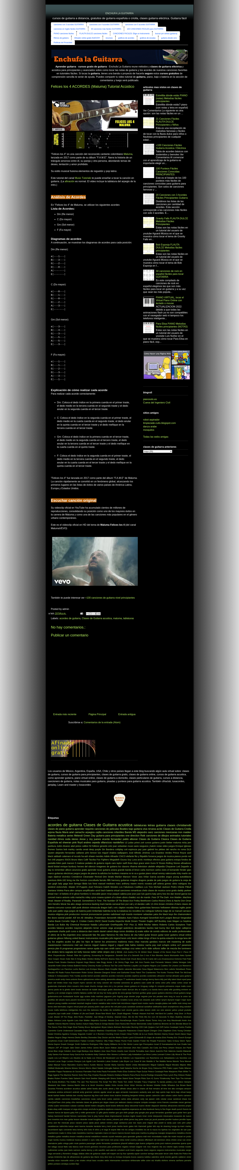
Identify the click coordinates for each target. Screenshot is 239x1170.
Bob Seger (68, 1027)
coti (125, 849)
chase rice (186, 1099)
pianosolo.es (150, 399)
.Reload (69, 955)
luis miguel (103, 853)
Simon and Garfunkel (120, 972)
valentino (155, 1157)
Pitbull (188, 887)
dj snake (139, 931)
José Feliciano (95, 887)
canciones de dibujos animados (163, 835)
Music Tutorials (83, 178)
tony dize (104, 1157)
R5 (57, 972)
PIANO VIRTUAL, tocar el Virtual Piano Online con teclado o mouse (170, 300)
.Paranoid (76, 900)
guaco (154, 993)
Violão (163, 1085)
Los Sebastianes (167, 1058)
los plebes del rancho (166, 849)
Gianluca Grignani (75, 962)
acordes (161, 877)
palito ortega (63, 1143)
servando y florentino (62, 1153)
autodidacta (185, 877)
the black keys (166, 914)
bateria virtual (113, 890)
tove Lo (112, 1157)
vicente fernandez (112, 839)
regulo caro (110, 863)
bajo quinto (161, 1092)
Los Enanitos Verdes (161, 853)
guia (175, 1112)
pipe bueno (140, 1143)
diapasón (155, 1106)
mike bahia (130, 945)
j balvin (152, 846)
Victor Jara (137, 877)
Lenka (154, 1054)
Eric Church (179, 1037)
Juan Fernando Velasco (160, 962)
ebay (55, 1109)
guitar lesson (151, 935)
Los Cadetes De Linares (167, 965)
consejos (152, 1102)
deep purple (95, 849)
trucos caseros (137, 1157)
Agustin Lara (72, 1020)
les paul (99, 1000)
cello (158, 1099)
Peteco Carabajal (155, 1071)
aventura (52, 880)
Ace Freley (134, 900)
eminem (184, 989)
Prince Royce (179, 853)
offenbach (149, 1140)
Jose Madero (95, 1051)
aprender (79, 829)
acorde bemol (87, 976)
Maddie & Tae (152, 1061)
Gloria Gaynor (54, 1044)
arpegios (90, 832)
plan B (58, 948)
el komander (173, 870)
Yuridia (77, 976)
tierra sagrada (66, 952)
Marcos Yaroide (104, 1065)
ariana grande (118, 870)
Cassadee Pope (81, 1030)
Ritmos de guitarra (61, 38)
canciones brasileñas (71, 1099)
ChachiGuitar (111, 1030)
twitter (93, 952)
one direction (132, 835)
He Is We (122, 1044)
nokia (122, 1140)
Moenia (68, 1068)
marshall (80, 1003)
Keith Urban (61, 965)
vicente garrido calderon (175, 1157)
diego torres (119, 931)
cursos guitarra (152, 842)
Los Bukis (60, 924)
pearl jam (83, 1007)
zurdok (72, 1164)
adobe (83, 1088)
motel (173, 1136)
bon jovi (125, 904)
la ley (113, 911)
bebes (62, 1095)
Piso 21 (133, 924)
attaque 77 (120, 979)
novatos (148, 883)
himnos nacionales (78, 1116)
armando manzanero (130, 1092)
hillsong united (71, 938)
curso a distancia (79, 931)
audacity (143, 1092)
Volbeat (51, 976)
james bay (133, 1119)
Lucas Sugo (60, 1061)
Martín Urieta (131, 1065)
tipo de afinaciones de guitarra (76, 1157)
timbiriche (58, 1157)
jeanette (161, 1119)
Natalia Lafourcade (100, 924)
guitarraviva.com (55, 996)
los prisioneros (109, 942)
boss (112, 1095)
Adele (107, 856)
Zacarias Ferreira (55, 1088)
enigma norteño (73, 993)
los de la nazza (150, 1129)
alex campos (76, 890)
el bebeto (64, 894)
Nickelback (180, 969)
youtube (187, 1010)
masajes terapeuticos (167, 1133)
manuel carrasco (183, 911)
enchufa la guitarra (97, 1109)
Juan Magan (173, 921)
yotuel (180, 1010)
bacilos (150, 928)
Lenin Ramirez (124, 965)
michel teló (116, 1003)
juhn (183, 1123)
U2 (126, 842)
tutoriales (186, 835)
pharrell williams (128, 1143)
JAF (57, 1048)
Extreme (178, 959)
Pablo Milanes (185, 1068)
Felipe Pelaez (114, 1041)
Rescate (103, 1075)
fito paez (101, 935)
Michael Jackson (162, 887)
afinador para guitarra (181, 976)
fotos (137, 907)
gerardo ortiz (106, 846)
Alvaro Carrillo (138, 1020)
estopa (177, 859)
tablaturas (128, 618)
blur (168, 928)
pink (66, 914)
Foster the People (148, 1041)
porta (157, 1143)
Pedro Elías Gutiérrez (126, 1071)
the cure (82, 1010)
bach (103, 890)
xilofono (164, 1160)
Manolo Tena (178, 1061)
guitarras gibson (55, 938)
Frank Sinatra (60, 962)
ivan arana (106, 1119)
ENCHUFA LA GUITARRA (119, 13)
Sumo (156, 1078)
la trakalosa (122, 911)
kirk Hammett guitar (143, 1126)
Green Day (89, 835)
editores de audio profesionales (175, 931)
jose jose (131, 894)
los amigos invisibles (134, 1129)
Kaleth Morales (110, 887)
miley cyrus (90, 897)
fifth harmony (113, 880)
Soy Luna (132, 859)
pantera (82, 1143)
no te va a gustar (137, 873)
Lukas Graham (111, 1061)
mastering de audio (181, 942)
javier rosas (144, 1119)
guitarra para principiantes (110, 835)
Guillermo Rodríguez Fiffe (91, 1044)
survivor (143, 1153)
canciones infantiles (113, 832)
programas (67, 948)
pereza (51, 948)
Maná (65, 832)
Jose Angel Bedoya (80, 1051)
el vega (74, 1109)
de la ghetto (65, 989)
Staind (125, 1078)
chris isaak (84, 986)
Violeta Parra (63, 890)
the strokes (53, 952)
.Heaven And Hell (146, 1013)
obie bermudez (59, 1007)
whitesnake (135, 1160)
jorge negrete (142, 996)
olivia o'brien (171, 1140)
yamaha (187, 1160)
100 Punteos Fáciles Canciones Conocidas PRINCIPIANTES (168, 171)
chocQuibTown (54, 1102)
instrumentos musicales (97, 938)
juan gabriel (148, 849)
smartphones (173, 1007)
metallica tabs (104, 1003)
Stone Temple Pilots (137, 1078)
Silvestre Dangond (102, 972)
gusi (189, 1112)
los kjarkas (163, 1129)
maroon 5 (71, 863)
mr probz (187, 1136)
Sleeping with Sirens (107, 1078)
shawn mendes (96, 856)
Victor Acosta (117, 1085)
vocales (100, 1160)
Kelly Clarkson (100, 1054)
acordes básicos (56, 928)
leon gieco (91, 1000)
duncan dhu (133, 989)
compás (144, 1102)
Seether (94, 1078)
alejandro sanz (145, 832)
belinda (69, 1095)
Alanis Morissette (171, 955)
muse (130, 846)
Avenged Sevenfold (149, 918)
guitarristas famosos (150, 907)
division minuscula (91, 907)
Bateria (52, 835)
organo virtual (73, 1007)
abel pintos (76, 846)
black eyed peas (184, 979)
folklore (95, 846)
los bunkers (114, 873)
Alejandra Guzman (99, 1020)
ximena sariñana (176, 1160)
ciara (105, 986)
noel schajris (163, 945)
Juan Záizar (150, 1051)
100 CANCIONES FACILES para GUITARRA (145, 29)
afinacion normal (164, 976)
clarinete (79, 1102)
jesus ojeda (88, 1123)
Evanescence (168, 959)
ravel (81, 1147)
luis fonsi (92, 883)
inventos (55, 1119)
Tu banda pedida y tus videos (170, 1082)
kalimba (107, 911)
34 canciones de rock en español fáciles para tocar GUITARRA (170, 274)
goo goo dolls (122, 1112)
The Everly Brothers (57, 1082)
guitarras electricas (64, 873)
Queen (51, 853)
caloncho (156, 1095)
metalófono (96, 1136)
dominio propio (184, 1106)
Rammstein (76, 972)
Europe (188, 1037)
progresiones (80, 948)
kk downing (166, 1126)
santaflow (148, 1007)
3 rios (146, 955)
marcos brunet (124, 1133)
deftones (120, 1106)
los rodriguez (148, 911)
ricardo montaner (134, 914)
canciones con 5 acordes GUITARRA (140, 24)
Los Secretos (181, 1058)
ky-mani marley (184, 1126)
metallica (61, 835)
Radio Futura (64, 972)
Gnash (64, 1044)
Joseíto (120, 1051)
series (70, 835)
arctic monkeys (144, 859)
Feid (184, 959)
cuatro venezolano (62, 1106)
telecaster (159, 1153)
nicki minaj (182, 1003)
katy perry (157, 894)
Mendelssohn (144, 1065)
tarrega (151, 1153)
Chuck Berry (136, 959)
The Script (103, 1082)
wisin (147, 863)
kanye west (74, 1126)
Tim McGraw (185, 972)
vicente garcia (132, 1010)
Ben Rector (131, 1024)
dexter (148, 1106)
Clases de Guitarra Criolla (177, 829)
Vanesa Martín (73, 1085)
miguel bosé (136, 1003)
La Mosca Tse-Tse (109, 965)
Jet (116, 962)
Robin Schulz (87, 972)
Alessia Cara (113, 1020)
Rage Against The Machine (59, 1075)
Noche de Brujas (140, 1068)
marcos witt (164, 942)
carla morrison (147, 870)
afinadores (186, 863)
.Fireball (134, 1013)
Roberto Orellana (114, 1075)
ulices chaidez (129, 897)
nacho (151, 1003)
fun (105, 993)
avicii (97, 890)
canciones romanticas (130, 890)
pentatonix (115, 1143)
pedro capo (99, 1007)
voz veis (160, 1010)
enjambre (71, 935)
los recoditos (135, 911)
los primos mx (110, 1000)
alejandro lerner (91, 928)
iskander (83, 1119)
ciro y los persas (116, 986)
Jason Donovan (124, 1048)
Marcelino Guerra (75, 1065)
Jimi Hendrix (54, 904)
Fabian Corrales (87, 1041)
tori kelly (78, 952)
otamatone (52, 1143)
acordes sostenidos (148, 976)
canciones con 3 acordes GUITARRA (69, 24)
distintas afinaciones (169, 1106)
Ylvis (72, 976)
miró (149, 1136)
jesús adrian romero (104, 1123)
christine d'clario (173, 904)
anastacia (52, 1092)
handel (67, 1116)
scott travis (130, 1150)
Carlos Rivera (158, 900)
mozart (180, 1136)
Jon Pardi (187, 1048)
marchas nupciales (94, 1133)
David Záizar (180, 1034)
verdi (162, 1157)
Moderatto (59, 1068)
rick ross (147, 1147)
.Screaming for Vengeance (102, 955)
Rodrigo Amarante (155, 1075)
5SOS (68, 859)
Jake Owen (75, 1048)
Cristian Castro (86, 921)
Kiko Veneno (112, 1054)
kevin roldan (138, 938)
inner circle (147, 1116)
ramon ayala (93, 948)
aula (149, 1092)
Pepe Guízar (141, 1071)
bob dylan (176, 928)
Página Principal (97, 714)
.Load (50, 1017)
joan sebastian (120, 846)
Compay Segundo (78, 1034)
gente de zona (118, 993)
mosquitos (148, 430)
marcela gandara (149, 942)
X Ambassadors (62, 976)
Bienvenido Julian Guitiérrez (149, 1024)
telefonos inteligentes (69, 1010)
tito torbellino (115, 1010)
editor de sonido (152, 931)
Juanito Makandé (183, 1051)
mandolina (81, 1133)
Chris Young (177, 1030)
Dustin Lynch (128, 1037)
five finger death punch (172, 1109)
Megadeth (115, 859)
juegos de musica (165, 856)
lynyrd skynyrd (167, 1000)
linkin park (61, 863)
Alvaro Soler (65, 959)
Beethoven (145, 900)
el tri (71, 894)
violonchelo (61, 887)
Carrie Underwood (65, 1030)
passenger (91, 1143)
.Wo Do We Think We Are (139, 1017)
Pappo (59, 1071)
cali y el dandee (137, 904)
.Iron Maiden (175, 897)
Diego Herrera (68, 1037)
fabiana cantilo (86, 993)
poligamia (150, 1143)
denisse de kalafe (89, 989)
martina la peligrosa (148, 1133)
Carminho (52, 1030)
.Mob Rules (78, 1017)
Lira (55, 1058)
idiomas (175, 907)
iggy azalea (85, 996)
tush (123, 1010)
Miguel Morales (172, 1065)
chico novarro (73, 986)
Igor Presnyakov (146, 1044)
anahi (57, 979)
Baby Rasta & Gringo (98, 1024)
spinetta (130, 1153)
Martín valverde (125, 969)
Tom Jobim (128, 1082)
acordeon (68, 1088)
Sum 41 (149, 1078)
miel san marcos (82, 945)
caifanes (80, 853)
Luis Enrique (91, 969)
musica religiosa (56, 914)
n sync (92, 1140)
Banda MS (130, 832)
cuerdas (80, 1106)
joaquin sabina (119, 894)
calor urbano (166, 1095)
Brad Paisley (78, 1027)
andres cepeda (92, 842)
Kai (60, 1054)
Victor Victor (129, 1085)
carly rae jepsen (147, 1099)
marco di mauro (110, 1133)
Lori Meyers (63, 1058)
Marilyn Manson (123, 877)
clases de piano (56, 829)
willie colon (146, 1160)
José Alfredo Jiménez (139, 853)
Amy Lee (162, 1020)
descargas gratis (105, 989)
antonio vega (106, 928)
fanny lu (158, 1109)
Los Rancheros (152, 1058)
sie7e (144, 948)
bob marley (69, 849)
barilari (56, 1095)
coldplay (119, 849)
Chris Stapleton (164, 1030)
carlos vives (161, 870)
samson (76, 1150)
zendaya (64, 1164)
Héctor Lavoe (133, 1044)
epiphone (110, 1109)
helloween (165, 907)
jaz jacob (153, 1119)
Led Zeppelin (182, 866)
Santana (52, 890)
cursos (68, 907)
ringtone (155, 1147)
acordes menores (116, 976)
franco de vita (130, 935)
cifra (73, 1102)
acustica (76, 1088)
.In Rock (187, 1013)
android (76, 1092)
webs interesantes (113, 1160)
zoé (142, 842)
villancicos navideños (112, 842)
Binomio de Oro (168, 1024)
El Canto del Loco (154, 959)
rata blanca (73, 1147)
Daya (189, 1034)
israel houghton (95, 1119)
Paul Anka (96, 1071)
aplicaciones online (91, 979)
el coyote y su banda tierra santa (153, 989)
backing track (98, 904)
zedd (68, 1013)
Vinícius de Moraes (144, 1085)
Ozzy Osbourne (155, 1068)
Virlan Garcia (149, 877)
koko (166, 996)
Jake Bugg (101, 962)
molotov (140, 945)
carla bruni (101, 1099)
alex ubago (76, 904)
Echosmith (139, 1037)
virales (83, 1160)
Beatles (124, 829)
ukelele (151, 866)
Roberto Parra (129, 1075)
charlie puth (64, 931)
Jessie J (110, 962)
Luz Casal (134, 1061)
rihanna (133, 866)
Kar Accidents (87, 1054)
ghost (77, 894)
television (142, 866)
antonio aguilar (99, 1092)
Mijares (183, 1065)
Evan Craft (63, 1041)
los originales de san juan (179, 1129)
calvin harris (177, 1095)
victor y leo (74, 1160)
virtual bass (91, 1160)
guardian (168, 1112)
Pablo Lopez (172, 1068)
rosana (100, 897)
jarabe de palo (154, 880)
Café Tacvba (90, 859)
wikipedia (160, 866)
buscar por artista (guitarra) (166, 33)
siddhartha (157, 1007)
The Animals (185, 1078)
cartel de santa (153, 983)
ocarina (133, 1140)
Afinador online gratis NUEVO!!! (87, 38)
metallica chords (184, 1133)
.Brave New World (103, 1013)
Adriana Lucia (60, 1020)
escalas (130, 907)
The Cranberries (149, 972)
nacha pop (150, 945)
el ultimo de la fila (57, 935)
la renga (179, 938)
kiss (164, 894)
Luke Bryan (124, 1061)
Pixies (188, 969)
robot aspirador (151, 419)
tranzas (86, 952)
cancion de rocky (93, 983)
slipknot (57, 877)
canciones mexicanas (165, 832)
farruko (103, 880)
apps (118, 1092)
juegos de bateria (77, 911)
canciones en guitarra (130, 983)
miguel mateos (99, 945)
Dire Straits (108, 877)
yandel (68, 918)
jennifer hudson (172, 1119)
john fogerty (118, 996)
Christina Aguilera (61, 1034)
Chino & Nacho (173, 900)
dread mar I (53, 894)
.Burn (113, 1013)
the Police (183, 1153)
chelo (144, 890)
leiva (75, 1129)
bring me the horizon (77, 880)
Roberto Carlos (166, 924)
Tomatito (137, 1082)
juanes (97, 839)
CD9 (141, 1027)
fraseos (51, 1112)
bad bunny (160, 928)
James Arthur (86, 1048)
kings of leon (150, 938)
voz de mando (143, 897)
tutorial (61, 918)
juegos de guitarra (171, 880)
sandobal (131, 1007)
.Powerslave (100, 918)
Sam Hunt (85, 1078)
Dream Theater (138, 921)
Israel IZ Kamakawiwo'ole (165, 1044)
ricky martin (182, 873)
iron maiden (184, 832)
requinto (89, 829)
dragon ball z (107, 907)
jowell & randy (165, 1123)
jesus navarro (76, 1123)
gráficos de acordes (126, 38)
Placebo (51, 972)
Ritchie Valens (151, 924)
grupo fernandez (157, 1112)
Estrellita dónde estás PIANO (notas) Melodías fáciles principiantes (171, 98)
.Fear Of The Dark (160, 897)
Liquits (51, 1058)
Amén (184, 1020)
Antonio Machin (62, 1024)
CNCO (122, 856)
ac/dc (159, 829)
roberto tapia (172, 1147)
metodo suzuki (107, 1136)
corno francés (163, 1102)
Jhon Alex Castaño (140, 1048)
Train (188, 924)
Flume (124, 1041)
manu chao (133, 942)
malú (74, 1133)
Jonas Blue (53, 1051)
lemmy (80, 1129)
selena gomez (164, 883)
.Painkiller (88, 1017)
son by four (121, 1153)
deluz (127, 1106)
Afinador (114, 856)
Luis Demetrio (98, 1061)
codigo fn (153, 986)
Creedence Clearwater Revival (86, 877)
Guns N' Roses (157, 863)
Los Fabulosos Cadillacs (131, 887)
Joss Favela (144, 962)
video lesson (144, 1010)
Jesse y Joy (86, 839)
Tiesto (120, 1082)
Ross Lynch (168, 1075)
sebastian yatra (150, 914)
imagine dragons (138, 880)
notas (159, 846)
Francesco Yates (164, 1041)
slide (149, 948)
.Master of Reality (62, 900)
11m (153, 1017)
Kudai (98, 965)
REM (140, 924)
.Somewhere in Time (92, 900)
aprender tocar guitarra (99, 870)
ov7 (179, 945)
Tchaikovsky (165, 1078)
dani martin (93, 931)
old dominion (159, 1140)
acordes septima (132, 976)
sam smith (109, 948)
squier (137, 1153)
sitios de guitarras (93, 1153)
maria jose (135, 1133)
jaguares (108, 996)
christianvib (184, 825)
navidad (52, 839)
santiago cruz (127, 948)
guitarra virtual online (180, 935)
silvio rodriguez (179, 883)
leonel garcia (181, 894)
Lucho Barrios (79, 969)
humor (101, 1116)
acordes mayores (73, 928)
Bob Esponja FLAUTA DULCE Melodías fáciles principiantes (169, 247)
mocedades (157, 1136)
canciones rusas (88, 1099)
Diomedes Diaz (94, 1037)
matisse (81, 863)
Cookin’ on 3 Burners (95, 1034)
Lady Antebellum (134, 1054)
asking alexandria (108, 979)
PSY (126, 924)
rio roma (182, 849)
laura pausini (71, 1000)
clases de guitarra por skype (96, 1102)
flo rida (119, 935)
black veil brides (55, 983)
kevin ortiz (126, 938)
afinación (70, 181)
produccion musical (78, 914)
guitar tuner (163, 935)
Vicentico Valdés (103, 1085)
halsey (51, 1116)
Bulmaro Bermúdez (122, 1027)
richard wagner (135, 1147)
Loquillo (134, 965)
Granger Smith (73, 1044)
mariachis (80, 897)
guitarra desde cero (169, 38)
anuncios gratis (79, 870)
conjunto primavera (165, 986)
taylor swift (122, 863)
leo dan (170, 894)
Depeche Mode (122, 921)
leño (85, 1129)
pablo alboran (130, 839)
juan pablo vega (60, 911)
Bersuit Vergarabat (182, 918)
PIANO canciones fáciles (64, 33)
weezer (168, 1010)
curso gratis (171, 890)
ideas (107, 1116)
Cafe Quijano (149, 1027)
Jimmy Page (123, 962)
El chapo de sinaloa (152, 1037)
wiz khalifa (156, 1160)
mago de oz (168, 911)
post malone (165, 1143)
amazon (187, 1088)
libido (84, 883)
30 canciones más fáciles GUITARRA (106, 29)
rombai (181, 1147)
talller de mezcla (169, 948)
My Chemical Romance (78, 924)
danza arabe (150, 426)
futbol (141, 935)
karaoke (89, 1126)
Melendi (78, 835)
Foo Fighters (103, 859)
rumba (60, 1150)
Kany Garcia (75, 1054)
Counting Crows (112, 1034)
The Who (113, 1082)
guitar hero (182, 1112)
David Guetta (108, 921)
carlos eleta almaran (130, 1099)
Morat (63, 904)
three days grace (136, 863)
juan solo (177, 1123)
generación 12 (92, 1112)
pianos (177, 856)
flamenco (111, 935)
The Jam (81, 1082)
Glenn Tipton (185, 1041)
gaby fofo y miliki (77, 1112)
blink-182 (61, 880)
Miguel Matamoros (155, 969)
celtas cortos (176, 983)
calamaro (66, 856)
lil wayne (112, 1129)
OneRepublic (116, 924)
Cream (123, 1034)
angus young (172, 877)
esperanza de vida (138, 1109)
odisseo (140, 1140)
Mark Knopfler (111, 969)
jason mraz (106, 894)
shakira (112, 853)
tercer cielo (168, 1153)
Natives (116, 1068)
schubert (121, 1150)
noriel (127, 1140)
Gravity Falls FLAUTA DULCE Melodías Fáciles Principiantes (172, 221)
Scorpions (180, 924)
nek (169, 1003)
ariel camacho (77, 832)
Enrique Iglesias (183, 846)
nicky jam (186, 842)
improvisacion (116, 1116)
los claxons (123, 866)
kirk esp (156, 1126)
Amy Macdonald (174, 1020)
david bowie (110, 1106)
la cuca (176, 996)
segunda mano (142, 1150)
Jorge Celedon (64, 1051)
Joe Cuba (154, 1048)
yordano (57, 1164)
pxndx (184, 856)
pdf (154, 883)
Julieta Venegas (179, 962)
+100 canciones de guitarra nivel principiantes (110, 597)
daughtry (101, 1106)
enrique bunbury (68, 866)
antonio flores (77, 979)
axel (189, 853)
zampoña (52, 1013)
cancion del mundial (111, 983)
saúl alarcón (111, 1150)
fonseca (152, 856)
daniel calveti (106, 931)
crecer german (184, 1102)
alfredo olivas (126, 1088)
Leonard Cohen (164, 1054)
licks (90, 1129)
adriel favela (92, 1088)
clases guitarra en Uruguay (136, 986)
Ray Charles (93, 1075)
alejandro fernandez (65, 853)
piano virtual (152, 873)
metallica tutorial (83, 1136)
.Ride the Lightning (82, 955)
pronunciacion (96, 914)
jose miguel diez (150, 1123)
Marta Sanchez (118, 1065)
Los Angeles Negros (147, 965)
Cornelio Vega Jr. (69, 921)
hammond (58, 1116)
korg (171, 996)
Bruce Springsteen (93, 1027)
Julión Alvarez (63, 846)
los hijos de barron (91, 942)
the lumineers (184, 948)
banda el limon (132, 870)
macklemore (53, 1133)
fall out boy (98, 993)
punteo (106, 914)
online (173, 945)
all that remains (153, 1088)
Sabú (70, 1078)
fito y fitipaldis (141, 856)
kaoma (82, 1126)
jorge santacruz (120, 1123)
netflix (174, 1003)
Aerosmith (112, 918)
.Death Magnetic (124, 1013)
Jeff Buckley (160, 921)
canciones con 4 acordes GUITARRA (104, 24)
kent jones (111, 1126)
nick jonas (114, 1140)
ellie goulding (174, 989)
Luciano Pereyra (74, 1061)
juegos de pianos (89, 873)
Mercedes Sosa (139, 969)
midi (144, 1136)
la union (184, 996)
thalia (176, 1153)
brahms (118, 1095)
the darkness (93, 1010)
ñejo (77, 1164)
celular (163, 1099)
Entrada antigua (127, 714)
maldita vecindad (68, 1003)
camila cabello (54, 1099)
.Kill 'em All (77, 918)
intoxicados (168, 1116)
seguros (152, 1150)
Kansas (66, 1054)
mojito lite (166, 1136)
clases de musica (156, 890)
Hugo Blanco (89, 962)
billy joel (163, 979)
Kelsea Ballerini (74, 965)
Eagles (150, 921)
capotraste (53, 931)
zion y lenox (116, 952)
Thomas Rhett (173, 972)
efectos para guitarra (163, 859)
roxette (188, 1147)
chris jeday (66, 1102)
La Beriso (122, 1054)
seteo (138, 948)
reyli (123, 914)
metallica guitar (54, 1136)
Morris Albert (91, 1068)
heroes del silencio (86, 866)
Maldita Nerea (165, 1061)
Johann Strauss (175, 1048)
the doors (52, 918)
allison (68, 870)
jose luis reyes (135, 1123)
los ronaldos (122, 1000)
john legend (115, 938)
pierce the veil (111, 1007)
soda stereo (71, 839)
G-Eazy (176, 1041)
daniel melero (91, 1106)
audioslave (130, 979)
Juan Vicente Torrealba (134, 1051)
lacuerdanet (53, 1129)
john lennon (91, 853)
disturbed (117, 989)
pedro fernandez (103, 1143)
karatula (97, 1126)
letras (151, 825)
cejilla (99, 832)
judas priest (134, 842)
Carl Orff (159, 1027)
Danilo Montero (154, 1034)
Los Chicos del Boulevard (103, 1058)
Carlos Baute (54, 921)
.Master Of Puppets (77, 887)
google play (133, 1112)
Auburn (85, 1024)
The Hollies (71, 1082)
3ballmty (178, 1017)
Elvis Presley (167, 1037)
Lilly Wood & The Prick (181, 1054)
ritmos (60, 839)
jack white (124, 1119)
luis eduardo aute (147, 1000)
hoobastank (68, 996)
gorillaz (143, 993)
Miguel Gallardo (158, 1065)
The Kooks (161, 972)
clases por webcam (117, 1102)
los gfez (76, 942)
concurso (59, 907)
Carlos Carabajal (171, 1027)
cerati (85, 849)
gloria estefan (109, 1112)
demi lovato (76, 989)
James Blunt (98, 1048)
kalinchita (64, 1126)
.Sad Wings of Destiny (103, 1017)
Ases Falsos (133, 918)
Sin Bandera (108, 849)
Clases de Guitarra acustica (97, 618)
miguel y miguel (116, 945)
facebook (150, 1109)
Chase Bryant (143, 1030)
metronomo (67, 945)
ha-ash (84, 856)
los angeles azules (61, 942)
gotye (149, 993)
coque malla (180, 986)
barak (50, 1095)
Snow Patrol (135, 972)
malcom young (54, 1003)
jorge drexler (129, 996)
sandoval (139, 1007)
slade (103, 1153)
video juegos (168, 846)
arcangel (118, 928)
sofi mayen (111, 1153)
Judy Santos (53, 1054)
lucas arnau (133, 1000)
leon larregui (75, 883)
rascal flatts (63, 1147)
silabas (81, 1153)
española (125, 1109)
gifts (100, 1112)
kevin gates (128, 1126)
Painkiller (52, 1071)
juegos (77, 873)
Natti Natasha (126, 1068)
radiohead (115, 914)
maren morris (137, 883)
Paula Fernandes (109, 1071)
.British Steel (146, 952)
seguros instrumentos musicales (171, 1150)
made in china (65, 1133)
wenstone (125, 1160)
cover (188, 986)
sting (181, 1007)
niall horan (104, 1140)
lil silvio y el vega (100, 1129)
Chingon (153, 1030)
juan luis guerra (144, 894)
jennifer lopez (185, 1119)
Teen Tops (175, 1078)
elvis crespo (83, 1109)
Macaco (101, 969)
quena (183, 1143)
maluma (117, 618)
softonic (156, 948)
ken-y (104, 1126)
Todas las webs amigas (155, 436)
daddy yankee (184, 890)
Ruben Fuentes (61, 1078)
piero (120, 1007)
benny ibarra (154, 979)
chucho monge (96, 986)
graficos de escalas (148, 38)
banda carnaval (113, 904)
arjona (51, 832)
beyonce (87, 1095)
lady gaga (63, 883)
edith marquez (64, 1109)
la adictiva (103, 873)
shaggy (75, 1153)
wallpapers (122, 853)
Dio (143, 959)
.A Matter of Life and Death (82, 1013)
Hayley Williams (111, 1044)
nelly (98, 1140)
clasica (130, 1102)
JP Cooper (64, 1048)
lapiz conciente (65, 1129)
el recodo (76, 856)
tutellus (147, 1157)
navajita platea (161, 1003)
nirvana (152, 829)
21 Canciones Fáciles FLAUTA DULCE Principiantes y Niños (167, 121)
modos (145, 1003)
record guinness (91, 1147)
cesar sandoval (174, 1099)
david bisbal (54, 866)
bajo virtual (181, 1092)
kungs (174, 1126)
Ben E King (76, 959)
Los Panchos (66, 969)
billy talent (172, 979)
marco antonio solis (65, 897)
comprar (136, 1102)
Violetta (157, 1085)
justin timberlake (94, 911)
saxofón (101, 1150)
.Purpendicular (59, 955)
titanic (96, 1157)
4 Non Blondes (156, 955)
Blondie (179, 1024)
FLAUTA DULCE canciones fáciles (93, 33)
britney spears (145, 1095)
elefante (130, 856)
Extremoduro (74, 1041)
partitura (52, 846)
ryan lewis (68, 1150)
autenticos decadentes (134, 928)
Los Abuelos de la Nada (80, 1058)
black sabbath (54, 856)
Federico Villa (101, 1041)
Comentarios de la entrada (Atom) (102, 722)
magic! (178, 1000)
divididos (130, 931)
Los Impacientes (138, 1058)
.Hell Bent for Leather (164, 1013)
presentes (176, 1143)
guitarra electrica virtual (168, 993)
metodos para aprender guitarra (129, 1136)
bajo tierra (170, 1092)
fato (94, 935)
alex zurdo (103, 1088)
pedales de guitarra (94, 863)
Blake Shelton (88, 959)
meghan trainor (91, 1003)
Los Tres (148, 887)
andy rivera (65, 979)
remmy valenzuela (167, 873)
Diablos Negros (54, 1037)
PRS (164, 1068)
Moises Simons (78, 1068)
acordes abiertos (100, 976)
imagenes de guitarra (106, 866)
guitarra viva (140, 829)
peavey (91, 1007)
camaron (187, 1095)
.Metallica (88, 918)
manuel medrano (106, 883)
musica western (81, 1140)
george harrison (132, 993)
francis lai (187, 1109)
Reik (142, 835)
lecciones (82, 1000)
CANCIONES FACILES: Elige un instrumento (131, 33)
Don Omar (186, 900)
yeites (50, 1164)
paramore (186, 945)
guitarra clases (165, 825)
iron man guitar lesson (69, 1119)
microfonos (126, 1003)
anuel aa (111, 1092)
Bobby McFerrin (101, 959)
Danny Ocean (168, 1034)
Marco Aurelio (90, 1065)
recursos (109, 38)
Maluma (128, 154)
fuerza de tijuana (62, 1112)
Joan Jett (134, 962)
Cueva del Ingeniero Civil (156, 402)
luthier (158, 1000)
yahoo (174, 1010)
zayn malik (61, 1013)
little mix (120, 1129)
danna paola (53, 989)
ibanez (82, 938)
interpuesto (157, 1116)
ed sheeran (65, 842)
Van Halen (61, 1085)
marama (124, 873)
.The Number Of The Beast (115, 900)
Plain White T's (184, 1071)
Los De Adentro (123, 1058)
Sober (119, 1078)
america (51, 979)
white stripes (103, 952)
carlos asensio (113, 1099)
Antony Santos (75, 1024)
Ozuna (123, 859)
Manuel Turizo (60, 1065)
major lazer (186, 1000)
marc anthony (122, 883)
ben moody (78, 1095)
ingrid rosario (136, 1116)
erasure (117, 1109)
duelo (124, 989)
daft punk (76, 907)
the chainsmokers (182, 914)
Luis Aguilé (86, 1061)
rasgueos (143, 846)
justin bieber (166, 842)
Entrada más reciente (64, 714)
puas (124, 1007)
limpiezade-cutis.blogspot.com (159, 423)
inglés (182, 907)
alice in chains (139, 1088)
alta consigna (177, 1088)
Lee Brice (147, 1054)
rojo (102, 948)
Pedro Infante (177, 887)
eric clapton (120, 907)
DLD (189, 849)
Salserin (77, 1078)
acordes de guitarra (69, 618)
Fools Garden (133, 1041)
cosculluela (93, 880)
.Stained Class (120, 1017)
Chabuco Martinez (96, 1030)
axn (153, 1092)
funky (109, 993)
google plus (144, 1112)
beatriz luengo (142, 979)
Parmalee (87, 1071)
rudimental (52, 1150)
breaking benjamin (130, 1095)
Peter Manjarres (171, 1071)
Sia (68, 904)
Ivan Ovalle (182, 1044)
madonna (122, 942)
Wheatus (171, 1085)
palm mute (74, 1143)
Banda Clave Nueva (117, 1024)
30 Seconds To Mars (165, 1017)
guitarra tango (185, 993)
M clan (143, 1061)
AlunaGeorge (125, 1020)
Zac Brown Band (183, 1085)
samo (118, 948)
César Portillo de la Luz (137, 1034)
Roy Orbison (179, 1075)
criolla (50, 1106)
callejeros (186, 928)
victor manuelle (62, 1160)
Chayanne (171, 866)
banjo (188, 1092)
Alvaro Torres (151, 1020)
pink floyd (77, 842)
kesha (120, 1126)
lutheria (158, 911)
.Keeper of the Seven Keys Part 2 (167, 952)
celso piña (165, 983)
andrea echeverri (64, 1092)
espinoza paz (135, 849)
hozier (76, 996)
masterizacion (54, 945)
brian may (67, 983)
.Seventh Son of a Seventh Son (129, 955)
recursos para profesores (110, 1147)
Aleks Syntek (185, 955)
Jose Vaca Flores (108, 1051)
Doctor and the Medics (112, 1037)
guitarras (125, 880)
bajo (131, 829)
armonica (86, 904)
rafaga (54, 1147)
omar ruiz (181, 1140)
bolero (106, 1095)
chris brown (159, 904)
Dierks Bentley (81, 1037)
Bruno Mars (77, 859)
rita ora (162, 1147)
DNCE (98, 921)
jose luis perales (155, 996)
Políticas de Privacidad (63, 43)
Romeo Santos (55, 849)
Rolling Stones (173, 863)
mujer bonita (53, 1140)
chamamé (62, 986)
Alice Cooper (53, 959)
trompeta (126, 1157)
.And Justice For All (131, 952)
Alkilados (121, 918)
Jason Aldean (111, 1048)
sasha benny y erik (89, 1150)
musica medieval (66, 1140)
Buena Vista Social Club (119, 959)
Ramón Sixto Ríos (79, 1075)
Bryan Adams (107, 1027)
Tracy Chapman (149, 1082)
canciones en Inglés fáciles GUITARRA (69, 29)
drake (50, 1109)
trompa (119, 1157)
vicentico (66, 877)
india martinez (97, 996)
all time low (166, 1088)
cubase (73, 1106)
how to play (92, 1116)
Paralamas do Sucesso (73, 1071)
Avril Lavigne (165, 918)
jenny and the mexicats (58, 1123)
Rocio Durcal (140, 1075)
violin (153, 1010)
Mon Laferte (169, 969)
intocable (96, 894)
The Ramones (92, 1082)
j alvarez (115, 1119)
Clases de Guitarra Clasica (154, 839)
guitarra (70, 829)
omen (188, 1140)
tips (92, 1157)
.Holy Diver (178, 1013)
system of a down (112, 897)
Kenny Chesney (88, 965)
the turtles (104, 1010)
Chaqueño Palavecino (126, 1030)
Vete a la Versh (88, 1085)
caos (143, 983)
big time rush (97, 1095)
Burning (134, 1027)
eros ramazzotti (84, 935)
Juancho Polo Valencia (166, 1051)
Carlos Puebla (185, 1027)
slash (164, 1007)
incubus (126, 1116)
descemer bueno (137, 1106)
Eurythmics (52, 1041)
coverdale (173, 1102)
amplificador (89, 890)
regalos (125, 1147)
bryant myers (79, 983)
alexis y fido (114, 1088)
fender (183, 870)
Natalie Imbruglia (104, 1068)
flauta (58, 832)
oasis (136, 846)
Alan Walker (84, 1020)
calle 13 (149, 904)
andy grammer (86, 1092)
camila (79, 849)
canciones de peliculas (107, 829)
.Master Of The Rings (63, 1017)
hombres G (85, 894)
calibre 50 (87, 846)
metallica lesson (69, 1136)
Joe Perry (163, 1048)
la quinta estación (165, 938)
